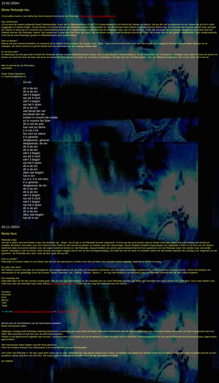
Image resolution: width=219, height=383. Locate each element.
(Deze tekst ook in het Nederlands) (98, 16)
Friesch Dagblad (21, 311)
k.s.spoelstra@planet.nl (63, 283)
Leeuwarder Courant (42, 311)
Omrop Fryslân (64, 311)
